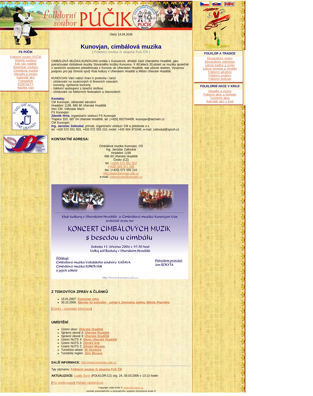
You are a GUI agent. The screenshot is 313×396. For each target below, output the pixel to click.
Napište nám (25, 87)
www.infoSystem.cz (133, 387)
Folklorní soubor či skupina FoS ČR (96, 369)
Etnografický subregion (220, 62)
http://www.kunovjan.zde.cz (121, 173)
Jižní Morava (93, 353)
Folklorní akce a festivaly (219, 94)
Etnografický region (220, 58)
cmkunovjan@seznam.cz (126, 177)
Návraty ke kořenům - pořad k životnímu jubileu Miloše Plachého (124, 302)
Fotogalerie (25, 81)
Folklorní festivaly (219, 79)
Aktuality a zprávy (25, 74)
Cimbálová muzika (25, 70)
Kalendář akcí (26, 77)
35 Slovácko (92, 350)
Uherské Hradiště (91, 329)
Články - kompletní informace (71, 308)
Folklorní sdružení (220, 72)
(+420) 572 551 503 (123, 163)
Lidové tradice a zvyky (220, 65)
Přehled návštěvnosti (89, 383)
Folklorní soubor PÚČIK (25, 57)
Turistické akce (220, 98)
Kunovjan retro (88, 299)
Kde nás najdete (26, 63)
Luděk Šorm (82, 375)
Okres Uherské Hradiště (100, 339)
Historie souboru (25, 60)
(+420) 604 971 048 (121, 166)
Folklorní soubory (219, 75)
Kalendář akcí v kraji (219, 101)
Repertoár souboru (25, 67)
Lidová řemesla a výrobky (220, 68)
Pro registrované (63, 383)
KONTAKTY (26, 84)
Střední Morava (94, 346)
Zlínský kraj (91, 343)
